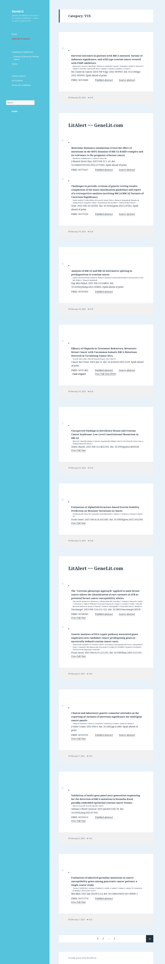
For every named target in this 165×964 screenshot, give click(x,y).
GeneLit (18, 11)
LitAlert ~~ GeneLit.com (95, 125)
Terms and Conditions (21, 85)
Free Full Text (78, 450)
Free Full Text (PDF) (105, 373)
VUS (91, 97)
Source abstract (127, 80)
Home (14, 34)
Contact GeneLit (19, 76)
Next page (149, 938)
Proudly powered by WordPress (82, 958)
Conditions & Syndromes (22, 52)
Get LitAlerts (17, 80)
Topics (14, 64)
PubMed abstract (104, 80)
